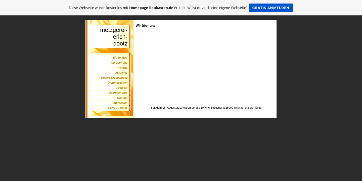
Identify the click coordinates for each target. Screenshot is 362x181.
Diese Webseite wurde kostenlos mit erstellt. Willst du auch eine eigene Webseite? (181, 8)
